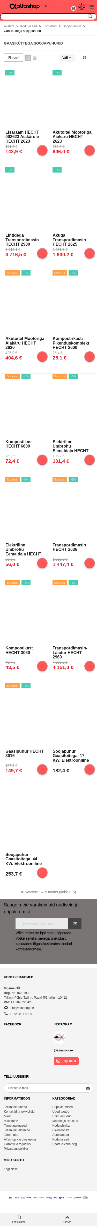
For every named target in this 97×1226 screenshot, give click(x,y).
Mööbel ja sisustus (65, 1121)
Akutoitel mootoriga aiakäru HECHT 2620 (24, 342)
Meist (7, 1116)
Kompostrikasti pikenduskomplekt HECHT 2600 (71, 342)
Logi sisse (11, 1169)
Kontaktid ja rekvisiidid (19, 1111)
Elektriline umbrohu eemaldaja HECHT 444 (23, 549)
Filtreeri (13, 57)
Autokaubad (61, 1135)
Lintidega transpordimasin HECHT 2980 (22, 239)
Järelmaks (11, 1135)
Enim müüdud (62, 1116)
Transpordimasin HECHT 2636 (69, 547)
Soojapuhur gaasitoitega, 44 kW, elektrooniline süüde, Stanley (23, 858)
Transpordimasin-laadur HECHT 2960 (70, 652)
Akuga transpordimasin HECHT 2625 (69, 239)
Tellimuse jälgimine (17, 1130)
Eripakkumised (63, 1107)
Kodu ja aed (61, 1139)
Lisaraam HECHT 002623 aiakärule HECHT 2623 (22, 136)
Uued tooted (61, 1111)
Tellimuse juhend (15, 1107)
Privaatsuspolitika (16, 1149)
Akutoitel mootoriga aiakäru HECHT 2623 (72, 136)
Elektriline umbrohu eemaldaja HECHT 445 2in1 (71, 446)
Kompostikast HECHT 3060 (19, 650)
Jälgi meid (66, 1061)
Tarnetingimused (15, 1125)
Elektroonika (61, 1130)
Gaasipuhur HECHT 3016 (24, 753)
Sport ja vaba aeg (65, 1144)
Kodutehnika (61, 1125)
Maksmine (11, 1121)
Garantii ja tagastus (17, 1144)
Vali (67, 57)
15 (86, 57)
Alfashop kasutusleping (20, 1139)
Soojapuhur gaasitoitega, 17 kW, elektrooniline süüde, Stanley (71, 755)
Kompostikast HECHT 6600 (19, 444)
